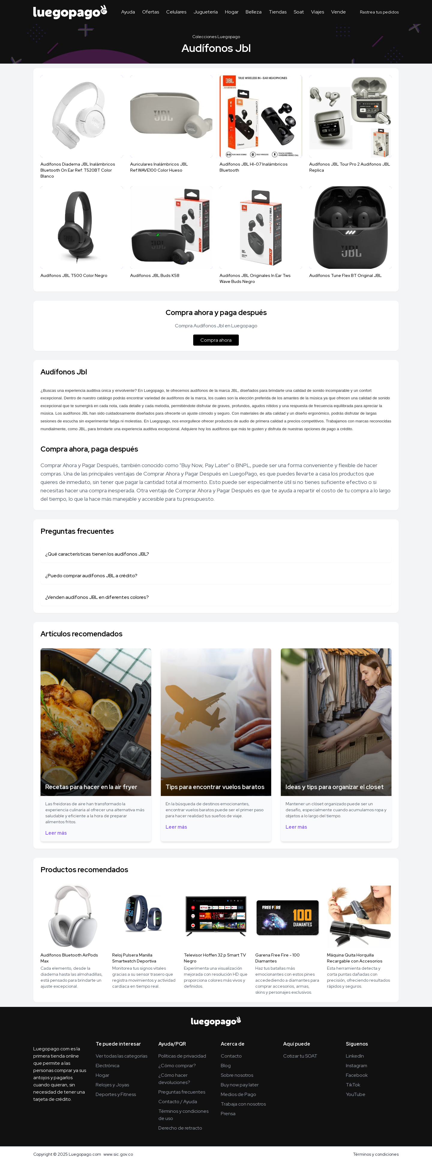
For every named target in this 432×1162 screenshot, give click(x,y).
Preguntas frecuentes (181, 1092)
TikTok (353, 1085)
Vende (338, 12)
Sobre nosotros (237, 1075)
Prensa (228, 1113)
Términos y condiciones (376, 1154)
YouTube (355, 1094)
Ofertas (150, 12)
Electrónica (107, 1065)
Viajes (317, 12)
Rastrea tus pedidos (379, 12)
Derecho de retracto (180, 1128)
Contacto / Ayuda (177, 1101)
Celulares (176, 12)
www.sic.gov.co (118, 1154)
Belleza (254, 12)
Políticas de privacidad (182, 1056)
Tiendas (277, 12)
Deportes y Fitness (116, 1094)
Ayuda (128, 12)
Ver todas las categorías (121, 1056)
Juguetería (206, 12)
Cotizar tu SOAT (300, 1056)
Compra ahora (216, 340)
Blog (226, 1065)
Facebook (357, 1075)
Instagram (356, 1065)
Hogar (231, 12)
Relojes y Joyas (112, 1085)
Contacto (231, 1056)
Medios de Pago (238, 1094)
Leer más (56, 833)
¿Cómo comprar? (177, 1065)
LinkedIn (355, 1056)
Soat (299, 12)
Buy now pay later (240, 1085)
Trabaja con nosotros (243, 1104)
